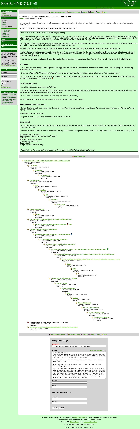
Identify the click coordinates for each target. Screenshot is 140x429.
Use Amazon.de (6, 104)
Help (92, 12)
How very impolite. (62, 283)
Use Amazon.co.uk (7, 102)
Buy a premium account (9, 94)
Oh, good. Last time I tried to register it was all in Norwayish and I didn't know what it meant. (79, 249)
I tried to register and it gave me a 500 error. (64, 278)
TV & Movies (5, 31)
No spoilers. (38, 170)
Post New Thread (74, 12)
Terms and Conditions (90, 422)
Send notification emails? (60, 392)
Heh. (68, 293)
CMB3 (4, 24)
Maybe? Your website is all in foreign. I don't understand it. (53, 234)
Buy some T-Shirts (7, 96)
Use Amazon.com (7, 100)
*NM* (37, 214)
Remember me (7, 81)
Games (4, 33)
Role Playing (5, 34)
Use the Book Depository (9, 99)
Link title (54, 380)
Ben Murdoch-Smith (79, 417)
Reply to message (79, 156)
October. (43, 190)
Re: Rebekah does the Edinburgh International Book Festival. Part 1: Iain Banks (54, 327)
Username (4, 72)
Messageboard (6, 15)
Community (5, 36)
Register (3, 86)
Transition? (54, 199)
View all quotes (4, 65)
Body (54, 351)
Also (36, 185)
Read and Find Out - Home (29, 3)
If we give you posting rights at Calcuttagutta (43, 229)
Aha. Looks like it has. (84, 302)
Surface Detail (61, 204)
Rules (105, 12)
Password (4, 76)
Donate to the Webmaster (9, 97)
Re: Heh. (75, 298)
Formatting (99, 350)
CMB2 (4, 23)
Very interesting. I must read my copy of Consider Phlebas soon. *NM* (51, 219)
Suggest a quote (11, 65)
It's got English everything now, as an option (54, 239)
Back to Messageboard (58, 12)
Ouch (68, 264)
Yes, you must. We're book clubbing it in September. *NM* (53, 224)
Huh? (74, 268)
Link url (54, 385)
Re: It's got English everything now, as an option (60, 244)
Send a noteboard (26, 18)
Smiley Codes (93, 350)
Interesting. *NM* (35, 180)
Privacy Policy (74, 422)
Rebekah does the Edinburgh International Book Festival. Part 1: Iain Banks (47, 160)
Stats (98, 12)
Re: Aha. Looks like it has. (91, 307)
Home (4, 13)
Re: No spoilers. (45, 175)
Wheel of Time (6, 30)
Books (4, 28)
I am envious (33, 165)
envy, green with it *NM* (37, 209)
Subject (55, 344)
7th (47, 194)
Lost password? (6, 87)
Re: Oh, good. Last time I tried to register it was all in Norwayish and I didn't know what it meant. (85, 254)
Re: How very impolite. (68, 288)
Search (85, 12)
